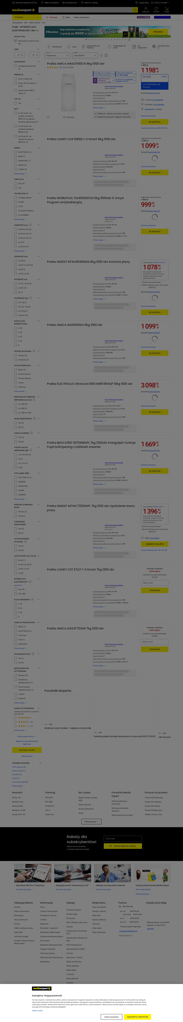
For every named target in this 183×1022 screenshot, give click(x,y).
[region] (91, 1003)
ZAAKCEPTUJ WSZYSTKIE (137, 1017)
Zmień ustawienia (111, 1017)
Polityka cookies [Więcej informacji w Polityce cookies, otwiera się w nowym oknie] (37, 1011)
